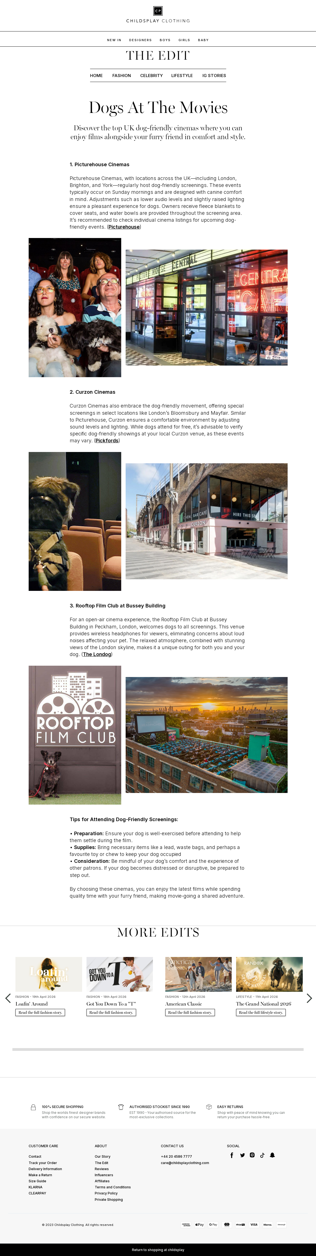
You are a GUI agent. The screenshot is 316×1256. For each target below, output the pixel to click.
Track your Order (43, 1163)
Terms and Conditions (113, 1187)
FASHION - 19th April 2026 (35, 997)
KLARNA (35, 1187)
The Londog (97, 654)
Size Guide (37, 1181)
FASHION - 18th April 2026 (106, 997)
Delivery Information (45, 1169)
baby (203, 40)
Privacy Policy (106, 1193)
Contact (35, 1156)
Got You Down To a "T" (111, 1004)
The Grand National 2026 (263, 1004)
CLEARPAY (37, 1193)
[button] (7, 998)
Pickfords (107, 440)
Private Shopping (109, 1199)
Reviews (102, 1169)
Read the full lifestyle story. (261, 1012)
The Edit (101, 1163)
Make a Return (40, 1175)
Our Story (102, 1156)
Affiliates (102, 1181)
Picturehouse (124, 227)
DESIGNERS (140, 40)
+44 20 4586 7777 (176, 1156)
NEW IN (114, 40)
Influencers (104, 1175)
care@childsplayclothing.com (185, 1163)
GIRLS (184, 40)
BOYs (165, 40)
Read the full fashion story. (40, 1012)
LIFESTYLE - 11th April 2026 (257, 997)
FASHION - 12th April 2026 (185, 997)
